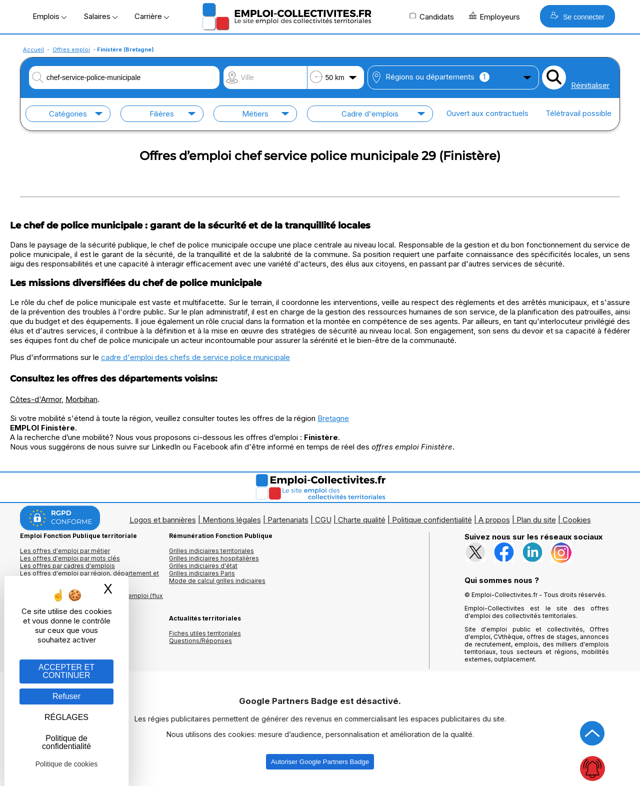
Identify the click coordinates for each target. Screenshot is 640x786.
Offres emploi (71, 49)
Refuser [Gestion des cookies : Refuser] (66, 696)
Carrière (151, 16)
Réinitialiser (590, 85)
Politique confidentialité (432, 519)
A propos (494, 519)
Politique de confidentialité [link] (66, 742)
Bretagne (333, 418)
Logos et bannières (163, 519)
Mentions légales (231, 519)
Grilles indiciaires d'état (203, 566)
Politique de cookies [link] (67, 764)
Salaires (101, 16)
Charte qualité (362, 519)
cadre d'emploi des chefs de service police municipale (195, 357)
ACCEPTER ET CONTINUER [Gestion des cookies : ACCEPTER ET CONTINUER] (66, 671)
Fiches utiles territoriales (205, 633)
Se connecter (577, 16)
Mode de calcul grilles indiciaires (217, 580)
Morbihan (82, 399)
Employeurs (494, 17)
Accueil (33, 49)
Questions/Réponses (200, 640)
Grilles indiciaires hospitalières (214, 558)
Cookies (576, 519)
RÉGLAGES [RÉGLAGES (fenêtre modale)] (66, 717)
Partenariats (288, 519)
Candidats (431, 17)
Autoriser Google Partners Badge (320, 762)
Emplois (49, 16)
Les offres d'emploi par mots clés (70, 558)
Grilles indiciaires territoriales (211, 550)
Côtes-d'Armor (36, 399)
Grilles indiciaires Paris (202, 573)
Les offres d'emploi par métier (65, 550)
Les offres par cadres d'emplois (67, 566)
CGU (323, 519)
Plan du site (536, 519)
